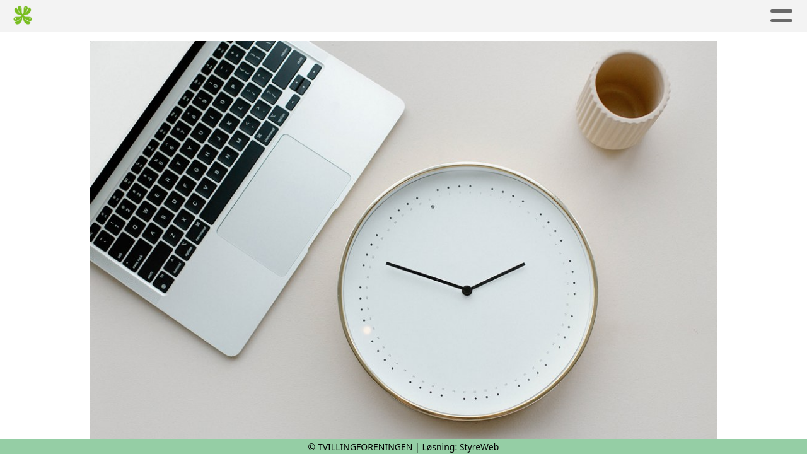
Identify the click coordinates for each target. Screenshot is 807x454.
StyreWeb (479, 447)
